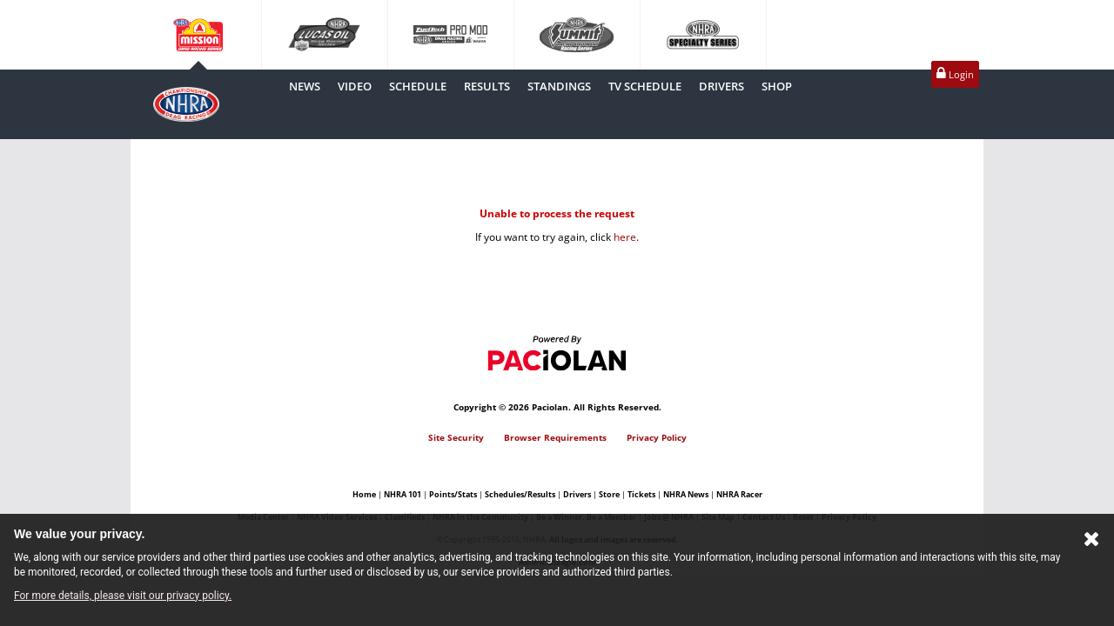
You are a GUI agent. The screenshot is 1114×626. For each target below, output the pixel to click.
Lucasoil (324, 34)
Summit (577, 34)
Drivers (577, 494)
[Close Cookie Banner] (1092, 542)
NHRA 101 (402, 494)
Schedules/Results (520, 494)
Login (955, 73)
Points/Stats (453, 494)
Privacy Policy (657, 437)
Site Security (456, 437)
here (625, 237)
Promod (450, 34)
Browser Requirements (555, 437)
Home (364, 494)
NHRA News (685, 494)
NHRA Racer (739, 494)
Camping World (198, 34)
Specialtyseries (703, 35)
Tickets (641, 494)
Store (609, 494)
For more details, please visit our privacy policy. (123, 595)
